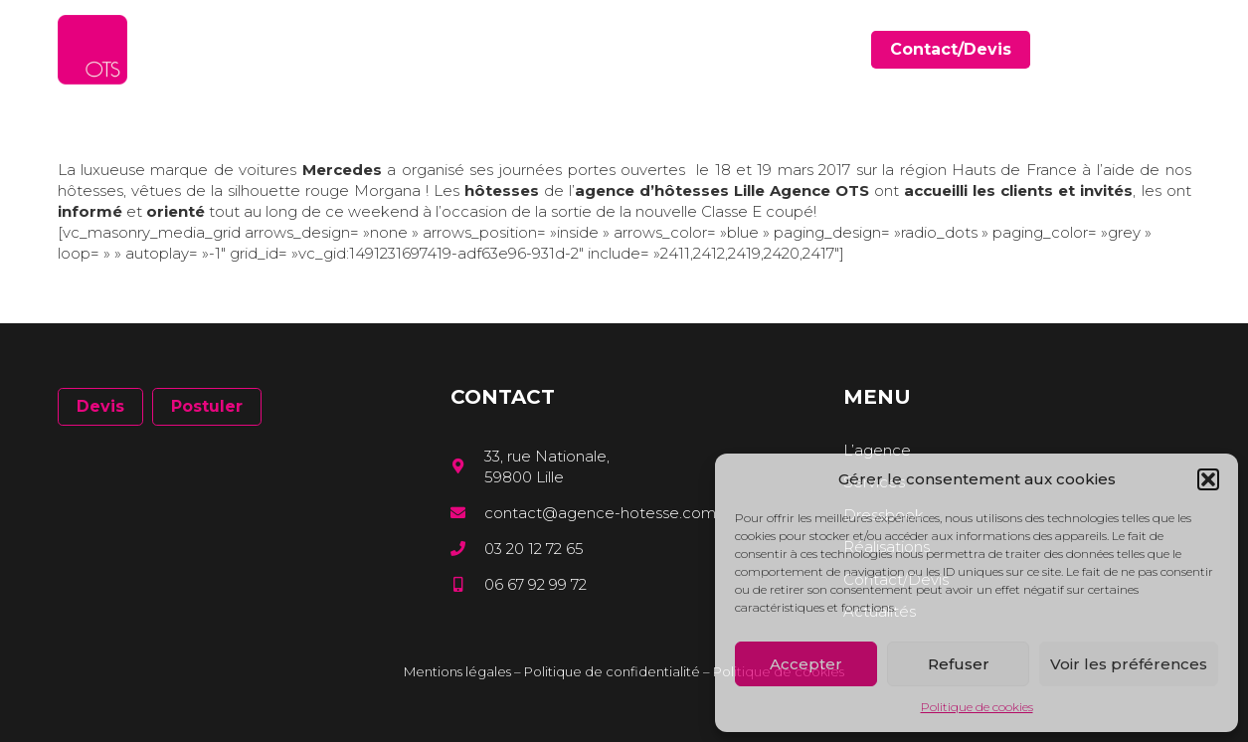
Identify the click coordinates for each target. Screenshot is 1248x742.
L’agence (877, 450)
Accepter (806, 663)
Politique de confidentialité (612, 671)
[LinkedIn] (1156, 49)
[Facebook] (1127, 49)
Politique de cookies (977, 706)
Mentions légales (457, 671)
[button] (1208, 479)
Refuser (958, 663)
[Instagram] (1184, 50)
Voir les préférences (1128, 663)
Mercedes (342, 169)
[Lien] (92, 50)
